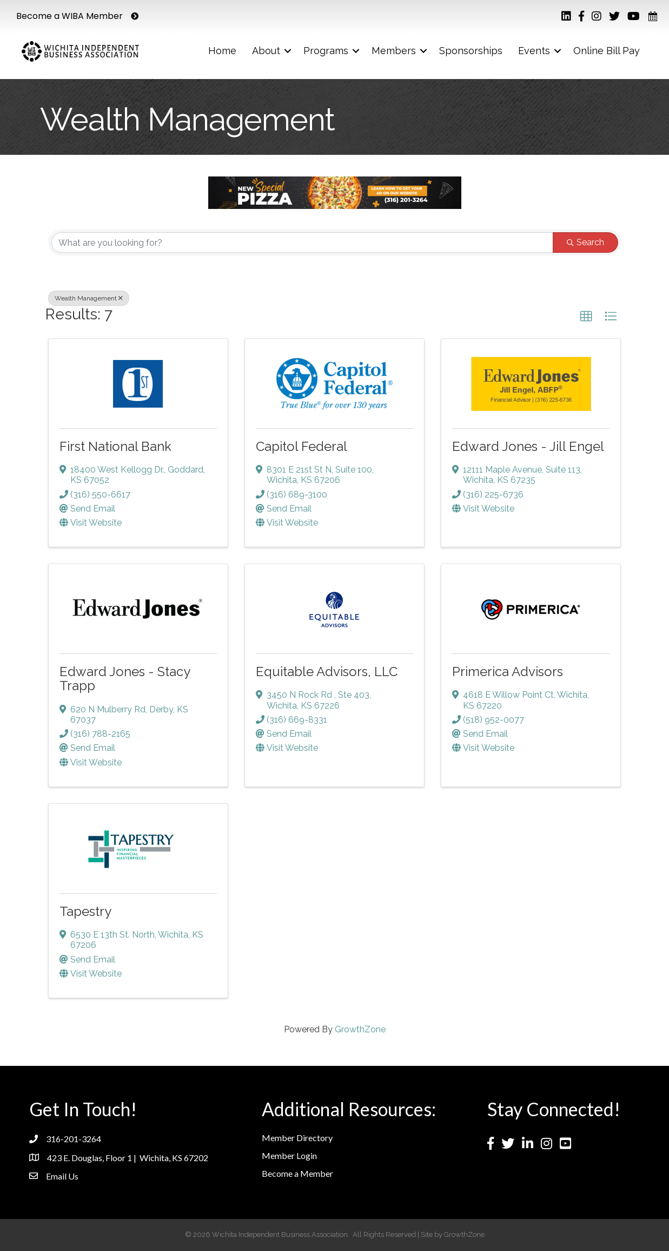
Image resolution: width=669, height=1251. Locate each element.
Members (394, 50)
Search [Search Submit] (585, 242)
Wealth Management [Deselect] (89, 298)
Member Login (289, 1155)
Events (534, 50)
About (266, 50)
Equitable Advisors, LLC (327, 671)
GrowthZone (360, 1029)
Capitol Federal (301, 446)
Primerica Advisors (507, 671)
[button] (586, 317)
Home (222, 50)
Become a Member (297, 1173)
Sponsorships (470, 50)
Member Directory (297, 1137)
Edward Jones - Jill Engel (528, 446)
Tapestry (85, 911)
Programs (325, 50)
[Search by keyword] (302, 242)
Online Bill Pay (606, 50)
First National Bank (115, 446)
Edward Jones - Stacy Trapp (124, 678)
